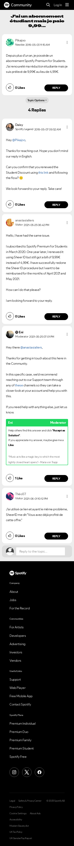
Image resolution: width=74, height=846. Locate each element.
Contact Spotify (20, 704)
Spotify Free (17, 756)
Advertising (17, 644)
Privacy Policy (15, 807)
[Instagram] (14, 772)
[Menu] (67, 5)
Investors (15, 652)
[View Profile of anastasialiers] (24, 220)
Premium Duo (18, 732)
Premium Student (21, 748)
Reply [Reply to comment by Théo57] (56, 536)
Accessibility (15, 819)
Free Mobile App (21, 696)
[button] (67, 42)
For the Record (19, 608)
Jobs (12, 600)
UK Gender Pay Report (20, 838)
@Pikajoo (18, 140)
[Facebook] (39, 772)
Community (18, 5)
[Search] (48, 5)
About (13, 591)
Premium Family (20, 740)
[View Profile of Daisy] (19, 125)
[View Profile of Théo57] (20, 494)
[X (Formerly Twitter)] (27, 772)
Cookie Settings (18, 813)
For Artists (16, 627)
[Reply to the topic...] (40, 551)
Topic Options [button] (36, 100)
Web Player (17, 688)
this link (43, 172)
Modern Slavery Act (19, 825)
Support (15, 679)
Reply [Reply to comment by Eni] (56, 479)
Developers (17, 635)
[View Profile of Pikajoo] (20, 40)
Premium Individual (22, 723)
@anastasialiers (31, 347)
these (19, 385)
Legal (12, 800)
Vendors (15, 660)
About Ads (35, 813)
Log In (58, 5)
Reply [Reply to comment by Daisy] (56, 205)
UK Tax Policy (15, 832)
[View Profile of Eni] (21, 332)
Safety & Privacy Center (29, 800)
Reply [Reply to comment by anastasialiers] (56, 317)
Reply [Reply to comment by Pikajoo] (56, 88)
